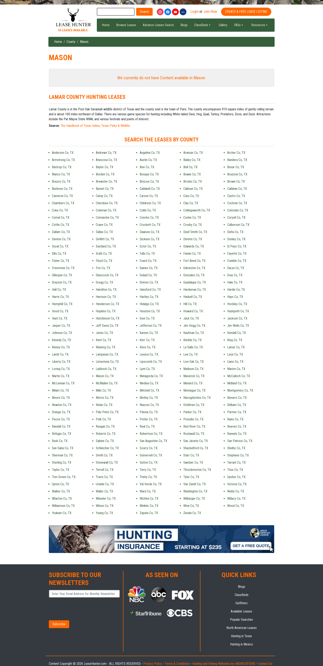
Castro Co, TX (236, 196)
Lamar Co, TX (236, 347)
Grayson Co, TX (62, 282)
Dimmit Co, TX (192, 239)
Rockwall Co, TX (193, 434)
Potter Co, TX (149, 419)
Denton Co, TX (61, 239)
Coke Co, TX (60, 210)
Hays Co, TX (235, 297)
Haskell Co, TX (192, 297)
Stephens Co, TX (238, 455)
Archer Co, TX (236, 153)
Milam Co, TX (60, 390)
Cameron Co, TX (62, 196)
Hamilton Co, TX (106, 290)
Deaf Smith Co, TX (195, 232)
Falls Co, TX (147, 253)
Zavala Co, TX (192, 513)
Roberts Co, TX (106, 434)
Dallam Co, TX (61, 232)
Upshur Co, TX (236, 477)
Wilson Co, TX (105, 506)
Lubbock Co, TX (106, 369)
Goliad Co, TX (148, 275)
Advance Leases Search (158, 25)
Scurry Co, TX (149, 448)
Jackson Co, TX (237, 318)
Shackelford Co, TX (195, 448)
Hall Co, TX (59, 290)
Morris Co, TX (105, 398)
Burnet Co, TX (105, 189)
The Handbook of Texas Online (80, 126)
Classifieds (201, 26)
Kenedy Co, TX (61, 340)
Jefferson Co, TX (151, 326)
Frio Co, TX (103, 268)
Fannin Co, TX (192, 253)
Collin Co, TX (148, 210)
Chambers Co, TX (63, 203)
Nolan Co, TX (104, 405)
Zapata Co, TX (149, 513)
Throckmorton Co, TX (197, 470)
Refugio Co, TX (61, 434)
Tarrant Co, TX (236, 462)
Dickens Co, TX (149, 239)
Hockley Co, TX (237, 304)
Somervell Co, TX (151, 455)
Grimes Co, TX (149, 282)
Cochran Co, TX (237, 203)
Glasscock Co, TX (107, 275)
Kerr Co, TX (147, 340)
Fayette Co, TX (237, 253)
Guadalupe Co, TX (194, 282)
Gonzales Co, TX (194, 275)
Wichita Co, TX (149, 498)
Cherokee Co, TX (107, 203)
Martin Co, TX (60, 376)
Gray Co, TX (234, 275)
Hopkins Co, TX (106, 311)
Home (106, 25)
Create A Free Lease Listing (246, 12)
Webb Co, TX (235, 491)
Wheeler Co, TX (106, 498)
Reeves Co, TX (236, 426)
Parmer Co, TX (236, 412)
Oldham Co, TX (236, 405)
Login (195, 11)
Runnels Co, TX (237, 434)
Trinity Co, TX (148, 477)
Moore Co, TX (61, 398)
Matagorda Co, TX (151, 376)
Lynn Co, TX (147, 369)
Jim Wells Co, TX (238, 326)
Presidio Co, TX (193, 419)
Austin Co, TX (148, 160)
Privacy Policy (152, 664)
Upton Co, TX (60, 484)
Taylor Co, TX (60, 470)
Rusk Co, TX (60, 441)
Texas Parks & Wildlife (115, 126)
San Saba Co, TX (62, 448)
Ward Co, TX (148, 491)
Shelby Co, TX (236, 448)
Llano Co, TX (235, 362)
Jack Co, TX (191, 318)
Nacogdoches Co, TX (197, 398)
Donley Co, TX (236, 239)
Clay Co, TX (190, 203)
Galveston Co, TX (194, 268)
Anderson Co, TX (63, 153)
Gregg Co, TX (104, 282)
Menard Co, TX (192, 383)
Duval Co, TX (60, 246)
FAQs (237, 26)
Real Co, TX (147, 426)
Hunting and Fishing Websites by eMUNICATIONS (223, 664)
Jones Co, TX (104, 333)
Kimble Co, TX (192, 340)
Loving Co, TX (61, 369)
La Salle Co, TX (193, 347)
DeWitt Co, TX (105, 239)
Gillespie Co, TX (62, 275)
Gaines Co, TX (149, 268)
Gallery (223, 25)
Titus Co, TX (235, 470)
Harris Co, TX (60, 297)
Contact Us (265, 664)
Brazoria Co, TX (237, 174)
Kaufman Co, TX (193, 333)
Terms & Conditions (177, 664)
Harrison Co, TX (106, 297)
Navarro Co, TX (237, 398)
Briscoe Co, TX (149, 181)
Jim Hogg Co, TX (194, 326)
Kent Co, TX (103, 340)
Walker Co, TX (61, 491)
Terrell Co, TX (105, 470)
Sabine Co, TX (105, 441)
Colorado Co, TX (237, 210)
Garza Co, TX (235, 268)
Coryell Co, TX (236, 217)
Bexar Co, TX (235, 167)
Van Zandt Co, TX (194, 484)
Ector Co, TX (148, 246)
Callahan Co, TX (237, 189)
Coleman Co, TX (106, 210)
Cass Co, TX (191, 196)
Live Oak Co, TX (193, 362)
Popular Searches (241, 620)
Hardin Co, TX (236, 290)
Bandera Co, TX (237, 160)
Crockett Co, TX (150, 225)
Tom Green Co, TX (64, 477)
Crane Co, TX (104, 225)
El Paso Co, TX (236, 246)
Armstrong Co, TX (63, 160)
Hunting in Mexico (241, 644)
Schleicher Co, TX (107, 448)
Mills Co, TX (103, 390)
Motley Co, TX (149, 398)
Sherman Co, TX (62, 455)
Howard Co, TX (193, 311)
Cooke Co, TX (192, 217)
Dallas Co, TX (104, 232)
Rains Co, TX (235, 419)
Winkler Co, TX (149, 506)
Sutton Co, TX (149, 462)
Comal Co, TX (60, 217)
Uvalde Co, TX (105, 484)
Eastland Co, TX (106, 246)
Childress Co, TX (150, 203)
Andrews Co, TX (106, 153)
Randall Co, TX (61, 426)
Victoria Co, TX (237, 484)
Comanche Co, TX (107, 217)
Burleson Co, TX (62, 189)
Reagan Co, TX (105, 426)
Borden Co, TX (105, 174)
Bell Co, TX (190, 167)
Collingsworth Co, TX (196, 210)
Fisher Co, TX (60, 261)
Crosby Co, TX (192, 225)
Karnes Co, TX (149, 333)
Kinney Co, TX (61, 347)
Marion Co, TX (236, 369)
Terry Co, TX (148, 470)
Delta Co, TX (235, 232)
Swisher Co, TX (193, 462)
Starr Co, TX (191, 455)
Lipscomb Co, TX (151, 362)
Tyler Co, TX (191, 477)
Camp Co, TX (104, 196)
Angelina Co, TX (150, 153)
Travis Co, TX (104, 477)
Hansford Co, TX (150, 290)
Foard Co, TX (148, 261)
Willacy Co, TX (236, 498)
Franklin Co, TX (236, 261)
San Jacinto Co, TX (195, 441)
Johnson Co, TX (62, 333)
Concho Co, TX (149, 217)
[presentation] (79, 609)
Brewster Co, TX (106, 181)
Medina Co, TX (149, 383)
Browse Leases (126, 25)
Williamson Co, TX (63, 506)
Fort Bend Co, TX (194, 261)
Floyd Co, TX (104, 261)
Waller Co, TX (104, 491)
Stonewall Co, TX (107, 462)
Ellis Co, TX (59, 253)
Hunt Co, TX (59, 318)
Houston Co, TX (150, 311)
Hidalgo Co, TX (149, 304)
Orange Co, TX (61, 412)
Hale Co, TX (234, 282)
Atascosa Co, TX (106, 160)
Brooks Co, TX (192, 181)
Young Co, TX (104, 513)
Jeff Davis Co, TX (107, 326)
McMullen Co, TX (107, 383)
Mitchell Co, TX (149, 390)
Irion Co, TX (147, 318)
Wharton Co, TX (62, 498)
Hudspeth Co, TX (238, 311)
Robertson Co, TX (151, 434)
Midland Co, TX (237, 383)
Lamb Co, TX (60, 354)
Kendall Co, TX (236, 333)
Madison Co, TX (193, 369)
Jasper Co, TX (61, 326)
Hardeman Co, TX (194, 290)
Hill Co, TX (190, 304)
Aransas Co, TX (193, 153)
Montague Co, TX (194, 390)
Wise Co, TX (191, 506)
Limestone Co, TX (107, 362)
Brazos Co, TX (61, 181)
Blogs (184, 25)
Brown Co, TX (236, 181)
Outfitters (241, 603)
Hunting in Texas (241, 636)
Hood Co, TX (60, 311)
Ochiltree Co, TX (193, 405)
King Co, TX (234, 340)
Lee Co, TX (190, 354)
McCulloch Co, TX (238, 376)
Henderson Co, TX (107, 304)
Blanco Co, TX (61, 174)
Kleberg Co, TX (105, 347)
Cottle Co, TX (60, 225)
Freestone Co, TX (63, 268)
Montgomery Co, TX (240, 390)
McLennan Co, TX (63, 383)
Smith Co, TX (104, 455)
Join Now (210, 11)
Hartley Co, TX (149, 297)
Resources (258, 26)
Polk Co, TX (103, 419)
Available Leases (241, 611)
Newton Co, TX (61, 405)
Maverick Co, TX (194, 376)
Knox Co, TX (148, 347)
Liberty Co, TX (61, 362)
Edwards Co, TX (193, 246)
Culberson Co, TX (238, 225)
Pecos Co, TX (61, 419)
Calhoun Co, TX (193, 189)
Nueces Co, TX (149, 405)
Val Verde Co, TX (151, 484)
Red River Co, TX (194, 426)
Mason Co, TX (105, 376)
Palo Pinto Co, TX (107, 412)
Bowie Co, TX (192, 174)
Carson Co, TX (149, 196)
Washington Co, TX (195, 491)
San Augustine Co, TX (153, 441)
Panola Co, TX (149, 412)
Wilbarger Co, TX (194, 498)
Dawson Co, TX (149, 232)
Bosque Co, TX (149, 174)
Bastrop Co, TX (61, 167)
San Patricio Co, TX (239, 441)
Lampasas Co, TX (107, 354)
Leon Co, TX (235, 354)
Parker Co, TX (192, 412)
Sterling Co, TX (61, 462)
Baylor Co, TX (104, 167)
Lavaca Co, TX (149, 354)
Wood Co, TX (235, 506)
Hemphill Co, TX (62, 304)
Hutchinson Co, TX (107, 318)
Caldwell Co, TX (150, 189)
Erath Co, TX (104, 253)
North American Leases (241, 628)
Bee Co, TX (147, 167)
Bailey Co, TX (191, 160)
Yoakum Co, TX (61, 513)
